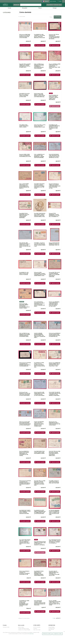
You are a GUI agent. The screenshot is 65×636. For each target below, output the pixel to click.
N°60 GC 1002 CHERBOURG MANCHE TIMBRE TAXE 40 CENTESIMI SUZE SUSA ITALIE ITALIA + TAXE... (54, 364)
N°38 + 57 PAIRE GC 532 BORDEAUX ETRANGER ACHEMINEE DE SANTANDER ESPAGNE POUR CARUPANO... (39, 66)
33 (56, 618)
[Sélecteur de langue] (46, 1)
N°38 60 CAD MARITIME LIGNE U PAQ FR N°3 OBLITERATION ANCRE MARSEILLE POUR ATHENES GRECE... (39, 424)
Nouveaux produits (6, 627)
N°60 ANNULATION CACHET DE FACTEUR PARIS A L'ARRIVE (23, 126)
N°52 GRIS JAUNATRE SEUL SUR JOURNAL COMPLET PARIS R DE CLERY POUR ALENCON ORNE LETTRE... (39, 215)
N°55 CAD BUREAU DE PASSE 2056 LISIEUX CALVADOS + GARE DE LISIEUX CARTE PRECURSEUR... (53, 97)
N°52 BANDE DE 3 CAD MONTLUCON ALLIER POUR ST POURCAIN (24, 273)
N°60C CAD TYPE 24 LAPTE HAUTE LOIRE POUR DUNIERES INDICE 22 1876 (39, 126)
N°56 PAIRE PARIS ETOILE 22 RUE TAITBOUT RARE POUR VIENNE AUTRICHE (39, 452)
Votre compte (36, 625)
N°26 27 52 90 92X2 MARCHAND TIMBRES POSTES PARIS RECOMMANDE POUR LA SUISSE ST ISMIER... (24, 305)
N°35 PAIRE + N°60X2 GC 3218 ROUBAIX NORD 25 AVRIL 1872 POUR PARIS (54, 481)
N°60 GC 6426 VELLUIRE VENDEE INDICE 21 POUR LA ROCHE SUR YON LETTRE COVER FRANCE (39, 394)
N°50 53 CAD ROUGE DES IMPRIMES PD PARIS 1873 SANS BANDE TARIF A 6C (54, 244)
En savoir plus (31, 633)
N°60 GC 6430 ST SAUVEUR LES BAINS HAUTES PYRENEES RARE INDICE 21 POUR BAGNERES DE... (25, 364)
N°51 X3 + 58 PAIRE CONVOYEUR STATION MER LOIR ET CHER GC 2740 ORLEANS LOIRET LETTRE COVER (54, 602)
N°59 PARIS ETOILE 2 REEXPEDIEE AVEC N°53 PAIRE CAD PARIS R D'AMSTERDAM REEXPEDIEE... (24, 215)
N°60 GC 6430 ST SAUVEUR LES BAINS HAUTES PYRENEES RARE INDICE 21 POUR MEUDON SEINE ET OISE (25, 483)
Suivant (59, 618)
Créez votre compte (36, 629)
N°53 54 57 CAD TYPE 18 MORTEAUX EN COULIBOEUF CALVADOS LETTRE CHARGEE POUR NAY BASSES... (54, 36)
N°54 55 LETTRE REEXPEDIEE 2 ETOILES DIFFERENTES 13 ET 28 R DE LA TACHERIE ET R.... (54, 215)
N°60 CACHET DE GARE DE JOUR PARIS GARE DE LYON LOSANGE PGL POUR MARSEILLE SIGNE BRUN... (54, 394)
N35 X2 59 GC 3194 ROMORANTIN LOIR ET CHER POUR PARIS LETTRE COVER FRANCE (54, 423)
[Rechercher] (30, 5)
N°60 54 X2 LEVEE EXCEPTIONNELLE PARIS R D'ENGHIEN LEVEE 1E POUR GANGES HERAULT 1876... (40, 274)
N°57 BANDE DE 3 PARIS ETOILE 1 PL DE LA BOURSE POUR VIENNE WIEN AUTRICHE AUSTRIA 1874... (39, 365)
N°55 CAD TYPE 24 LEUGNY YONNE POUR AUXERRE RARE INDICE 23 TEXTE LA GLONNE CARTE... (25, 66)
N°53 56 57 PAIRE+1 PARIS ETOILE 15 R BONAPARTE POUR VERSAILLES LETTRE (25, 155)
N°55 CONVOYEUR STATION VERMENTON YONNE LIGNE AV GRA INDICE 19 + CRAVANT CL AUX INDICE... (40, 543)
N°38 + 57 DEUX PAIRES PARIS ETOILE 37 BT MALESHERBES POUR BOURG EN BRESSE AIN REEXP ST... (24, 186)
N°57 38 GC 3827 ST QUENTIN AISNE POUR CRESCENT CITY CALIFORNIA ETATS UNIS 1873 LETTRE (54, 573)
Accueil (9, 8)
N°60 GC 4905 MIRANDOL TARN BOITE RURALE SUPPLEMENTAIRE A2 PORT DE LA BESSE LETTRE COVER (54, 304)
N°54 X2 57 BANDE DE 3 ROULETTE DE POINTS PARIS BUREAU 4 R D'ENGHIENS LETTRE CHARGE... (24, 453)
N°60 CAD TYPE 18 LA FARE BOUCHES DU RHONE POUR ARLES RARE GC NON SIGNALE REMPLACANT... (54, 453)
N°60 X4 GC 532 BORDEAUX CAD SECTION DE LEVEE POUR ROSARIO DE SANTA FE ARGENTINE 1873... (54, 335)
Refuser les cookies (47, 633)
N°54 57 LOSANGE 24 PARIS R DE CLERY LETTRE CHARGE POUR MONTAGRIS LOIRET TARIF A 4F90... (54, 66)
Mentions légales (21, 627)
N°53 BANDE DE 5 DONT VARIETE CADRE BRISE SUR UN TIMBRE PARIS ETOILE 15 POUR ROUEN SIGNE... (40, 512)
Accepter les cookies (57, 633)
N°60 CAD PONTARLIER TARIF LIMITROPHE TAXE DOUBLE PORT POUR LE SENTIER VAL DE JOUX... (54, 156)
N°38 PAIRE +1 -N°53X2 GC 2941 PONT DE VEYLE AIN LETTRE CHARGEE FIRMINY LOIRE (39, 244)
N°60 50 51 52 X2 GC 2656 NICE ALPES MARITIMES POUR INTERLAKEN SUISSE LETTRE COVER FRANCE (25, 423)
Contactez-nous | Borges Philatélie (24, 629)
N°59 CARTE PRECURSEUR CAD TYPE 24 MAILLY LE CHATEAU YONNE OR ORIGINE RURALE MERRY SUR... (24, 542)
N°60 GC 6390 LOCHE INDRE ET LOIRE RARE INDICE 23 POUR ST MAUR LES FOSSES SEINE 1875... (39, 95)
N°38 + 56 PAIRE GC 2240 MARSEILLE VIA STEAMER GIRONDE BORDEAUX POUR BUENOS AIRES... (24, 335)
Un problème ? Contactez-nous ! (54, 4)
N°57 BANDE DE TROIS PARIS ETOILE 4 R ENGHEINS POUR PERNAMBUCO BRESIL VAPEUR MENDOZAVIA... (39, 573)
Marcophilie (24, 8)
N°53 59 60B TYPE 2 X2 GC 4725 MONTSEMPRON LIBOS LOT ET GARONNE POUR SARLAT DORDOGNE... (54, 274)
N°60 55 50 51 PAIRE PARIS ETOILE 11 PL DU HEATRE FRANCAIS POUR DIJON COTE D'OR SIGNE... (24, 36)
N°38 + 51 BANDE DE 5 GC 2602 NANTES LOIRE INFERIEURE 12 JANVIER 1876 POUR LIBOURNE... (39, 156)
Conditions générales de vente (23, 628)
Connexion (35, 628)
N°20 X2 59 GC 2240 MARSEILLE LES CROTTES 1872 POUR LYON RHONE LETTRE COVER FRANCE (24, 394)
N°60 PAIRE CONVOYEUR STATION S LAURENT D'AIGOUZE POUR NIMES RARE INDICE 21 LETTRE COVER (39, 186)
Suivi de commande (36, 627)
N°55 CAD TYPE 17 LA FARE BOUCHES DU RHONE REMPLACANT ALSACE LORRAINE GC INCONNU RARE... (39, 483)
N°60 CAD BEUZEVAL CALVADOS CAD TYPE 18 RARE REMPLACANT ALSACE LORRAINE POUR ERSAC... (39, 304)
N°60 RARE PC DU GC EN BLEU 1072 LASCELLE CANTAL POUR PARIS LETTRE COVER (24, 95)
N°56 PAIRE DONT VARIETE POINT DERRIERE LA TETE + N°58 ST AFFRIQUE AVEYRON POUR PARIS (25, 512)
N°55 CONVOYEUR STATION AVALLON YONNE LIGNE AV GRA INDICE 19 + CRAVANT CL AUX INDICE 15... (54, 541)
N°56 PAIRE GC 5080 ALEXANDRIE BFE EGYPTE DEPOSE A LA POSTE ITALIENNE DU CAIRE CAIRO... (54, 127)
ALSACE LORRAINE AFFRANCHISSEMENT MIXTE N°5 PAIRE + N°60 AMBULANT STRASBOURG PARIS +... (39, 335)
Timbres (40, 8)
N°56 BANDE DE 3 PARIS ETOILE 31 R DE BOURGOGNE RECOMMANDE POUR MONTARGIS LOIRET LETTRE (24, 603)
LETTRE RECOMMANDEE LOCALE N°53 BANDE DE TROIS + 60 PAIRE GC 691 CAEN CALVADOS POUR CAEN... (54, 512)
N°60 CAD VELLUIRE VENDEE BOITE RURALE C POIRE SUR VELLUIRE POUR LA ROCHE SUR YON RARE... (24, 245)
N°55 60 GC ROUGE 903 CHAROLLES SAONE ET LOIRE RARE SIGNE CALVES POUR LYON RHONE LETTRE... (54, 186)
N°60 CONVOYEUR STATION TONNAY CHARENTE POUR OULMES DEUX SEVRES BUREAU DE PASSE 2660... (39, 602)
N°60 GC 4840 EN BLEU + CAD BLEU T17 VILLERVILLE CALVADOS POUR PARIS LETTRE (24, 573)
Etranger (55, 8)
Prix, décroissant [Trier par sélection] (57, 17)
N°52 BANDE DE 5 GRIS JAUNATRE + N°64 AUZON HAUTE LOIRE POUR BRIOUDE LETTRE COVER (39, 36)
